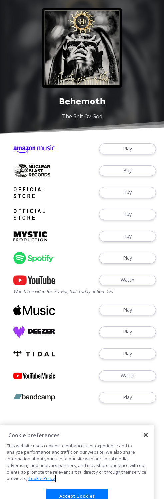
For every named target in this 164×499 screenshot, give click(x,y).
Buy (127, 171)
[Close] (145, 441)
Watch (127, 280)
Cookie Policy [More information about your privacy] (41, 485)
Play (127, 149)
